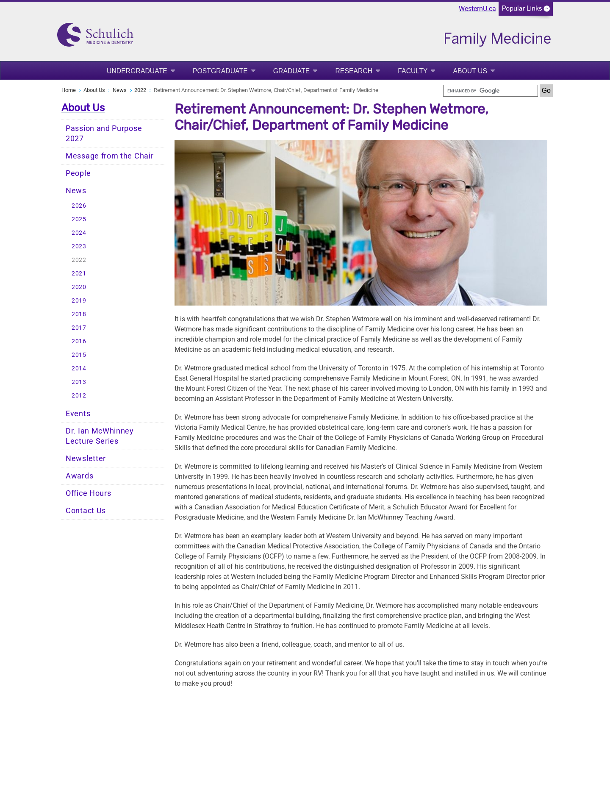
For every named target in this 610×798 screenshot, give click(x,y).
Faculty (412, 71)
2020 (79, 287)
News (120, 90)
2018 (79, 314)
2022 (140, 90)
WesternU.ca (477, 9)
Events (78, 413)
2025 (79, 219)
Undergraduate (137, 71)
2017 (79, 327)
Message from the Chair (109, 156)
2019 (79, 300)
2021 (79, 273)
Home (68, 90)
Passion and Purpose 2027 (104, 133)
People (78, 173)
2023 (79, 246)
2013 (79, 382)
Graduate (291, 71)
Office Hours (88, 493)
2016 (79, 341)
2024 (79, 232)
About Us (470, 71)
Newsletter (86, 458)
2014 (79, 368)
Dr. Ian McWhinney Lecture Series (100, 436)
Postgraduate (220, 71)
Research (353, 71)
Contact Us (86, 510)
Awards (79, 476)
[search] (490, 91)
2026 (79, 205)
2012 (79, 395)
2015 (79, 355)
